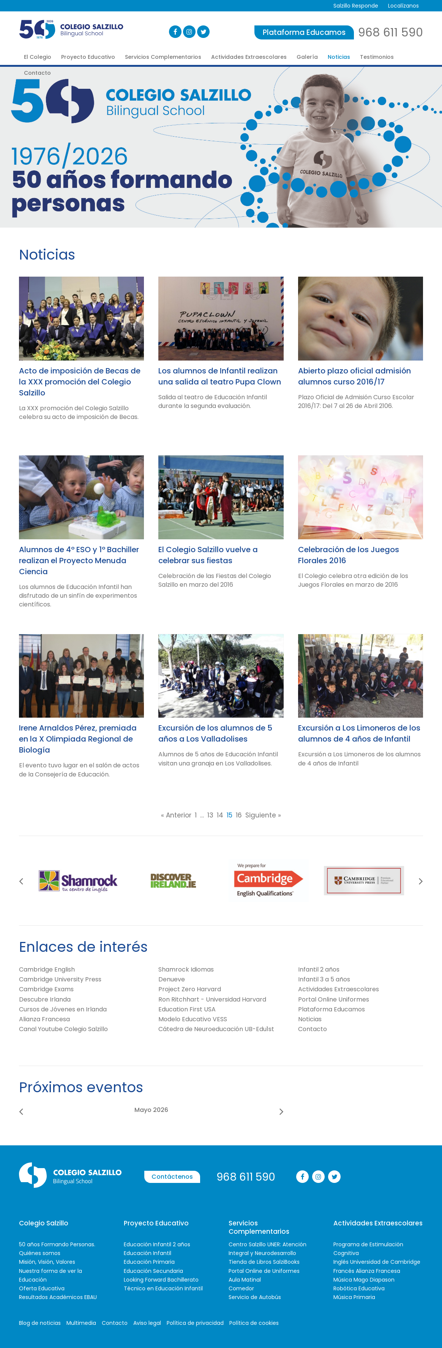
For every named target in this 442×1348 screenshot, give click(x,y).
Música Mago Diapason (364, 1279)
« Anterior (176, 815)
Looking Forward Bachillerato (161, 1279)
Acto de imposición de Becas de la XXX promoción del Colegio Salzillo (79, 381)
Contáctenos (172, 1176)
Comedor (241, 1288)
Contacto (37, 73)
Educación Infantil (147, 1253)
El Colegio (37, 57)
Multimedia (81, 1323)
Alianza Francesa (44, 1019)
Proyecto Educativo (88, 57)
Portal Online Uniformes (333, 999)
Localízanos (403, 5)
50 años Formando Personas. (57, 1244)
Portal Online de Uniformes (264, 1271)
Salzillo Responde (355, 5)
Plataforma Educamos (304, 32)
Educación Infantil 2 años (157, 1244)
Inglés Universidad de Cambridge (376, 1262)
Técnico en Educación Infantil (163, 1288)
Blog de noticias (40, 1323)
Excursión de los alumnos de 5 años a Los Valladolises (215, 733)
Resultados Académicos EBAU (58, 1297)
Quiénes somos (39, 1253)
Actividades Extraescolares (249, 57)
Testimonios (377, 57)
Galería (307, 57)
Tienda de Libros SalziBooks (264, 1262)
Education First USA (187, 1009)
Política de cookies (254, 1323)
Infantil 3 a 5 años (324, 979)
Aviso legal (147, 1323)
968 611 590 (390, 32)
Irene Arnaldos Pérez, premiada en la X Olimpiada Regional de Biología (78, 739)
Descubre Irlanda (45, 999)
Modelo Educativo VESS (192, 1019)
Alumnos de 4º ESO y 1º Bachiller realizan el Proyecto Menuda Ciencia (79, 560)
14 (220, 815)
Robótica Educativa (359, 1288)
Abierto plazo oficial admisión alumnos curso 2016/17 (354, 376)
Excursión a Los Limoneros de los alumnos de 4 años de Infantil (359, 733)
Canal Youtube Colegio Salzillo (63, 1029)
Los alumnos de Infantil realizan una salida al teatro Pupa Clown (219, 376)
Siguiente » (263, 815)
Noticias (339, 57)
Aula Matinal (245, 1279)
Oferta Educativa (42, 1288)
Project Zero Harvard (189, 989)
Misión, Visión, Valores (47, 1262)
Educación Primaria (149, 1262)
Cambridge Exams (46, 989)
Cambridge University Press (60, 979)
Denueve (171, 979)
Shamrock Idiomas (186, 969)
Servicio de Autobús (255, 1297)
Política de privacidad (195, 1323)
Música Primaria (354, 1297)
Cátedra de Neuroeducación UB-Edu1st (216, 1029)
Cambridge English (47, 969)
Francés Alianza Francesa (366, 1271)
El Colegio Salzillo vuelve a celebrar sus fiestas (208, 555)
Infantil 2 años (318, 969)
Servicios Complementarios (163, 57)
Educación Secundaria (153, 1271)
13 (210, 815)
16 (239, 815)
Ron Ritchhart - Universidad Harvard (212, 999)
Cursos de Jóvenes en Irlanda (63, 1009)
